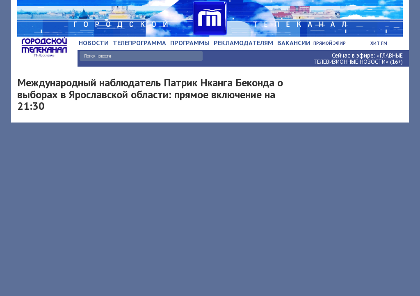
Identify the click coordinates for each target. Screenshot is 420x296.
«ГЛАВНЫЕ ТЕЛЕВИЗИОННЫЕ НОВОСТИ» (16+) (358, 58)
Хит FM (378, 43)
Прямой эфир (329, 43)
